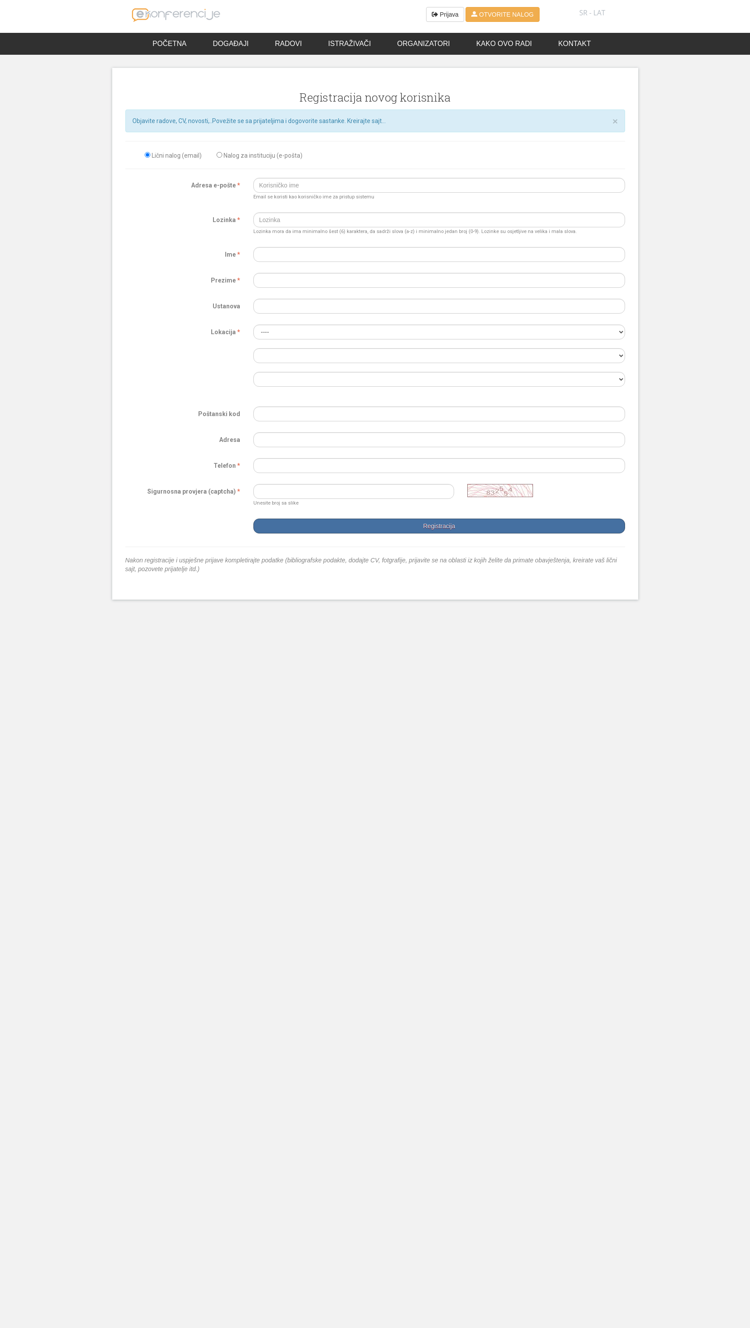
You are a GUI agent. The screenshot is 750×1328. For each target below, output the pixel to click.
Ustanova (226, 306)
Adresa (229, 439)
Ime (232, 254)
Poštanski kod (219, 413)
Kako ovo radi (504, 43)
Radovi (288, 43)
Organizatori (423, 43)
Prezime (225, 280)
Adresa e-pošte (215, 185)
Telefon (226, 465)
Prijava (445, 14)
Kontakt (574, 43)
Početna (169, 43)
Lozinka (226, 219)
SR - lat (592, 13)
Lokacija (225, 332)
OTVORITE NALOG (502, 14)
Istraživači (349, 43)
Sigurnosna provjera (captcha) (193, 491)
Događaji (231, 43)
